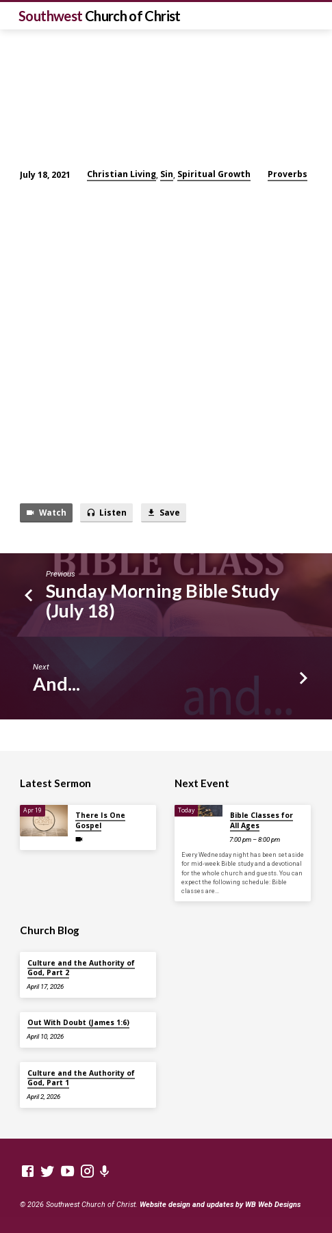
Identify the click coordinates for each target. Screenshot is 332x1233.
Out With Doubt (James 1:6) (78, 1022)
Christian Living (121, 174)
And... (56, 683)
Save (163, 512)
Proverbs (287, 174)
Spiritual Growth (214, 174)
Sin (166, 174)
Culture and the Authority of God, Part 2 (81, 967)
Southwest (99, 16)
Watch (45, 512)
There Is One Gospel (100, 820)
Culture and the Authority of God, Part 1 (81, 1077)
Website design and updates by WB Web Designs (220, 1204)
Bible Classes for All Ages (261, 820)
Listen (106, 512)
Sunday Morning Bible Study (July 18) (162, 600)
